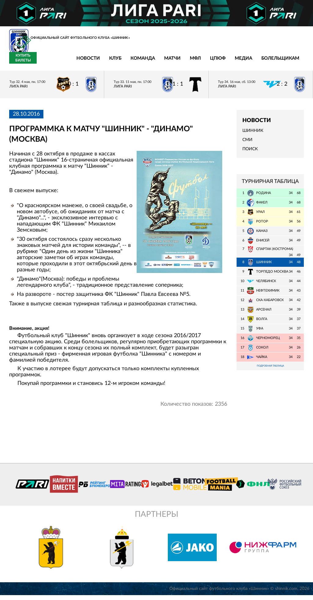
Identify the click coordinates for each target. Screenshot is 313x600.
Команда (98, 62)
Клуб (70, 62)
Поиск (250, 153)
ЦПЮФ (173, 62)
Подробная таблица (270, 370)
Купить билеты (290, 61)
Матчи (128, 62)
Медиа (199, 62)
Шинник (252, 134)
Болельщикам (236, 62)
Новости (43, 62)
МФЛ (150, 62)
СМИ (247, 143)
